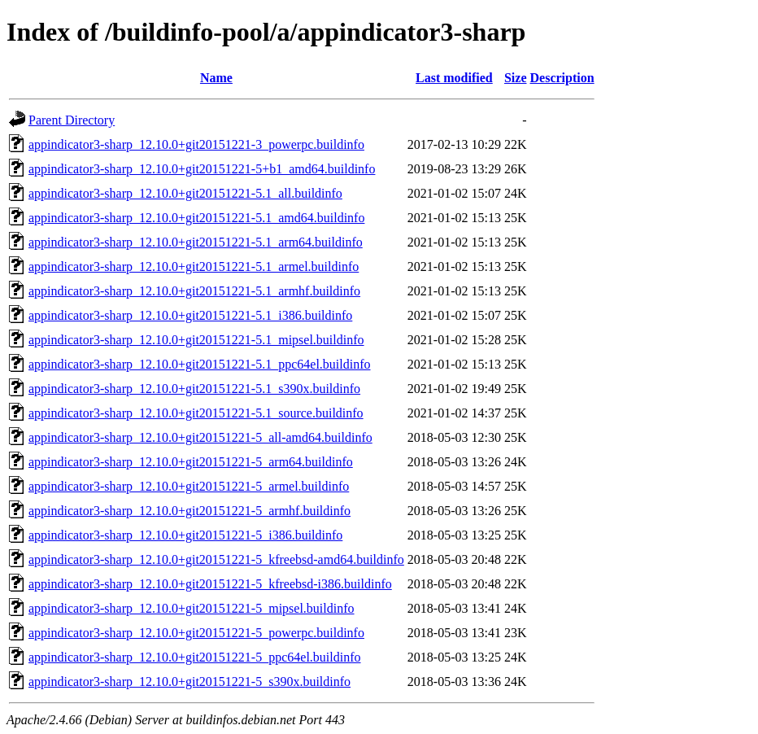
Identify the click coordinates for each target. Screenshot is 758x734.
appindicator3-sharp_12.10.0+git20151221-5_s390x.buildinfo (189, 681)
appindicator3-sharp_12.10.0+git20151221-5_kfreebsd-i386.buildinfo (210, 584)
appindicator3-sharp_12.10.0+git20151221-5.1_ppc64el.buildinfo (199, 364)
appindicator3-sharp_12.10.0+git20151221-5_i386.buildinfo (185, 535)
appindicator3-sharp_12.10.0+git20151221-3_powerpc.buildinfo (196, 144)
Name (216, 78)
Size (515, 78)
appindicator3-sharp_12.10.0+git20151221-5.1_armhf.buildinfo (194, 291)
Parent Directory (71, 120)
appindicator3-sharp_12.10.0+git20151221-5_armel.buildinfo (188, 486)
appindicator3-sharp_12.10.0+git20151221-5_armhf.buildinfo (189, 511)
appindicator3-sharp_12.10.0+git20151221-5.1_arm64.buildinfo (195, 242)
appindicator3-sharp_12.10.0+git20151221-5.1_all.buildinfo (185, 193)
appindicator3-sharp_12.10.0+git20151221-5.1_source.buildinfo (196, 413)
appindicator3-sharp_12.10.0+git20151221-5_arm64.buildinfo (190, 462)
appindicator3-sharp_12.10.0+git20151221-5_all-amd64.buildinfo (200, 437)
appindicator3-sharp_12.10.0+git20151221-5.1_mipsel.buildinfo (196, 340)
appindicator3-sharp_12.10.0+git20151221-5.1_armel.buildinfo (193, 266)
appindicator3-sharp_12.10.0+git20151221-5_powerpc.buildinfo (196, 633)
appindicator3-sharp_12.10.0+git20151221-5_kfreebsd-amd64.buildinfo (216, 559)
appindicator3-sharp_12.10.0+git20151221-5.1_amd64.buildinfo (196, 218)
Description (562, 78)
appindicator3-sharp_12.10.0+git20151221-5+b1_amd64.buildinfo (201, 169)
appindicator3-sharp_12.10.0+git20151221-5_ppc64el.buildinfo (194, 657)
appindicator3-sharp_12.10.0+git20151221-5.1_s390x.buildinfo (194, 388)
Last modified (454, 78)
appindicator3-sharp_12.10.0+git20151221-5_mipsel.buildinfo (191, 608)
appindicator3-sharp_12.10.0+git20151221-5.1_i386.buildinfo (190, 315)
